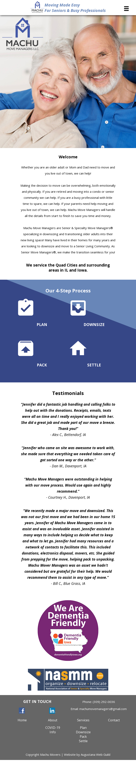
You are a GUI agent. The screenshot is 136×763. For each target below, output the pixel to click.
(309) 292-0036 (104, 702)
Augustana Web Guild (95, 754)
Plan (83, 727)
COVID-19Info (52, 729)
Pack (83, 736)
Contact (114, 720)
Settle (83, 741)
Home (22, 720)
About (52, 720)
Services (83, 720)
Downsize (83, 732)
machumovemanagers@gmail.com (103, 709)
